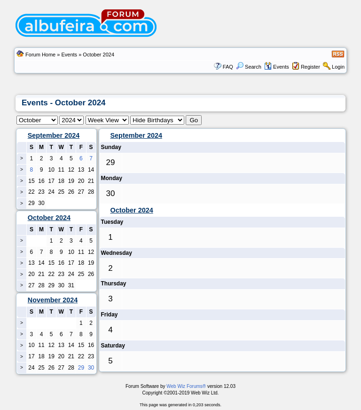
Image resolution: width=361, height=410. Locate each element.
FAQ (228, 67)
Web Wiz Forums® (186, 386)
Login (338, 67)
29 (81, 367)
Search (248, 67)
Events (69, 54)
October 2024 (131, 210)
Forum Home (40, 54)
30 (91, 367)
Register (310, 67)
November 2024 (53, 300)
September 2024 (53, 135)
